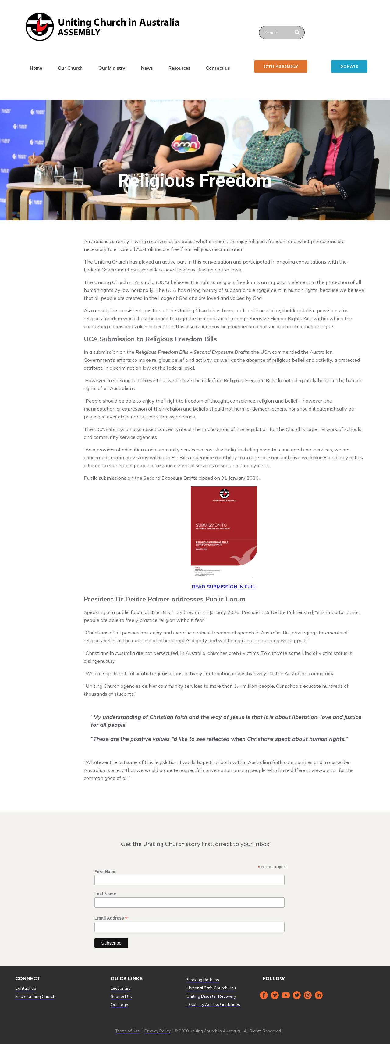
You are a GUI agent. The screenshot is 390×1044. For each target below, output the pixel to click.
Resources (179, 68)
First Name (105, 871)
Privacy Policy (157, 1030)
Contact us (218, 68)
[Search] (297, 32)
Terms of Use (127, 1030)
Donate (349, 66)
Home (36, 68)
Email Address (111, 918)
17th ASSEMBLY (280, 66)
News (147, 68)
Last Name (105, 894)
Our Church (70, 68)
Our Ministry (111, 68)
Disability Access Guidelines (213, 1004)
